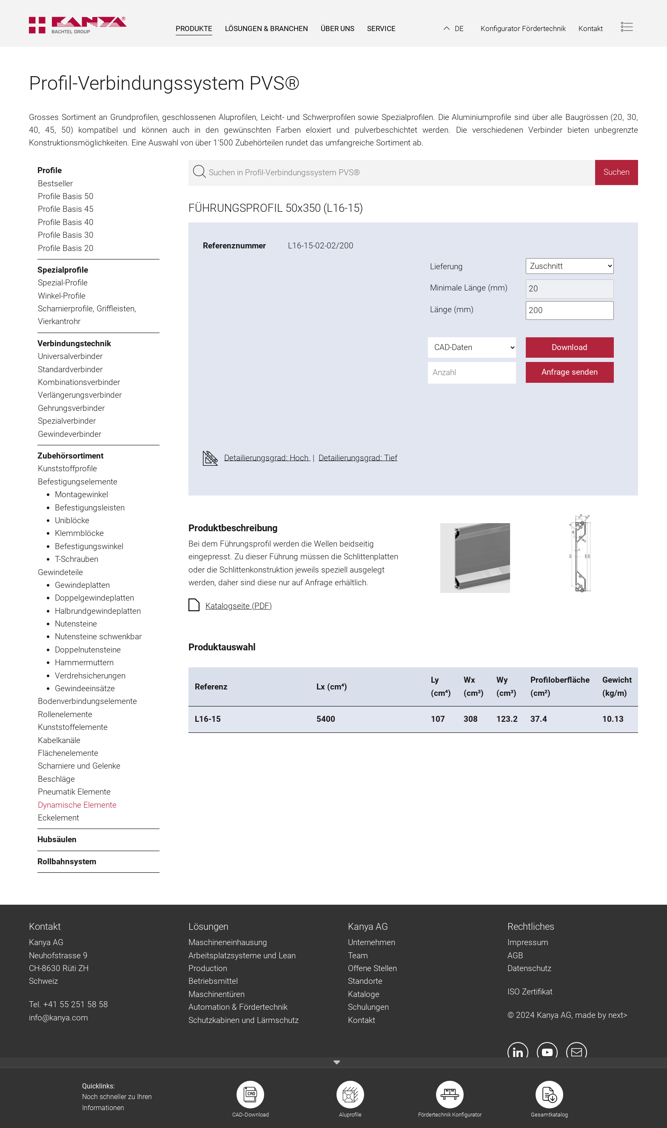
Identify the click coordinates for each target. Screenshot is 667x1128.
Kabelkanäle (59, 740)
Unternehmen (371, 942)
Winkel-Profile (62, 296)
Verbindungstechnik (74, 343)
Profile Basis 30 (66, 235)
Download (569, 347)
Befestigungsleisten (90, 508)
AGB (515, 955)
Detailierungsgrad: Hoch (267, 457)
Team (358, 955)
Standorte (365, 981)
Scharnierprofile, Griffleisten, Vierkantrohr (87, 315)
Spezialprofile (62, 270)
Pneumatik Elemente (74, 792)
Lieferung (446, 266)
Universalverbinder (70, 356)
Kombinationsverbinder (79, 382)
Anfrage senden (570, 372)
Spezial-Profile (63, 283)
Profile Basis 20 (66, 248)
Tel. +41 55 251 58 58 (68, 1004)
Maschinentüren (216, 994)
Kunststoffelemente (73, 727)
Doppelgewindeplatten (94, 598)
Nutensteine (76, 624)
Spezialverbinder (67, 421)
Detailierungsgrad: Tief (358, 457)
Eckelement (58, 818)
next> (617, 1015)
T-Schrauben (76, 559)
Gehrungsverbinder (71, 408)
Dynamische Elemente (77, 805)
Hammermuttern (84, 662)
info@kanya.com (58, 1018)
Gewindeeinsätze (85, 688)
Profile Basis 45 (66, 209)
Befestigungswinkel (89, 546)
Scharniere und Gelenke (79, 766)
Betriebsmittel (213, 981)
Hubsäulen (57, 839)
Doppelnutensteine (88, 650)
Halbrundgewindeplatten (98, 611)
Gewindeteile (60, 572)
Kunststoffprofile (67, 468)
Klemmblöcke (79, 533)
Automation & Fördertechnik (238, 1007)
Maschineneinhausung (227, 942)
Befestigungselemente (77, 482)
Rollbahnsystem (66, 861)
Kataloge (363, 994)
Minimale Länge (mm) (468, 288)
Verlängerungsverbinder (80, 395)
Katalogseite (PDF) (238, 606)
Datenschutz (529, 968)
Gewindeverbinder (69, 434)
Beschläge (56, 779)
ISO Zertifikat (530, 992)
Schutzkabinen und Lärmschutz (243, 1020)
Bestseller (55, 183)
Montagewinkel (81, 494)
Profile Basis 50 (66, 196)
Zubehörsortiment (70, 456)
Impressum (527, 942)
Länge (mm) (451, 309)
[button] (454, 28)
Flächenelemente (68, 753)
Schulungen (368, 1007)
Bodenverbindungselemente (87, 701)
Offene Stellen (372, 968)
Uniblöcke (72, 520)
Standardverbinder (70, 369)
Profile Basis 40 (66, 222)
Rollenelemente (65, 714)
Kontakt (361, 1020)
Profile (49, 170)
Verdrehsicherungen (90, 676)
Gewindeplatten (82, 585)
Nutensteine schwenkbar (98, 636)
